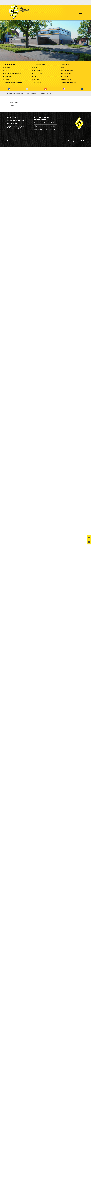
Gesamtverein (66, 80)
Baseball (7, 68)
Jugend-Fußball (38, 71)
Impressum (10, 141)
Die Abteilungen (25, 94)
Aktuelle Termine (9, 65)
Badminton (65, 65)
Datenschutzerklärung (23, 141)
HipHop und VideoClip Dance (13, 74)
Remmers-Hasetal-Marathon (13, 83)
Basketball (36, 68)
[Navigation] (81, 13)
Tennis (35, 77)
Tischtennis (66, 77)
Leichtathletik (66, 74)
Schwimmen (8, 77)
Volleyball (36, 80)
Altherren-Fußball (67, 71)
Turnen (6, 80)
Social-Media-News (39, 65)
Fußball (6, 71)
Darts (64, 68)
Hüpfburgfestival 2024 (69, 83)
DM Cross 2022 (37, 83)
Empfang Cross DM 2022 (46, 94)
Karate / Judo (37, 74)
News (12, 106)
